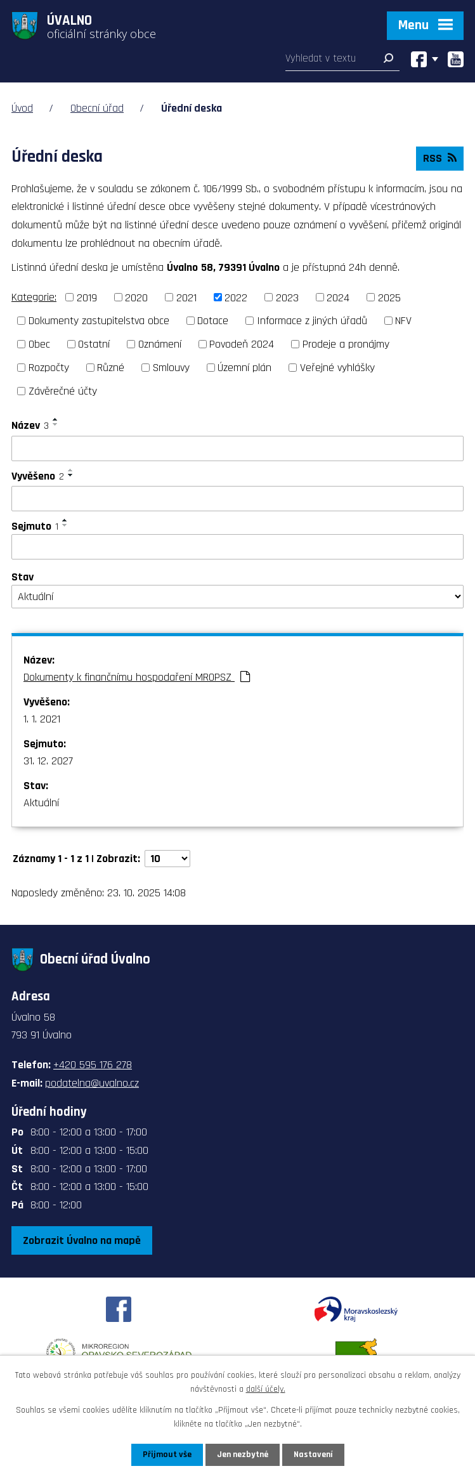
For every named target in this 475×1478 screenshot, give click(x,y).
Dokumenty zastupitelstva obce (99, 320)
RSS (440, 158)
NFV (403, 320)
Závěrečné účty (63, 391)
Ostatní (94, 344)
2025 (389, 297)
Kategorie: (33, 297)
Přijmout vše (167, 1454)
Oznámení (159, 344)
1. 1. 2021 (41, 719)
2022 (235, 297)
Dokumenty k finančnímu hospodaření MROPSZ (136, 677)
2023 (287, 297)
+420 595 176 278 (92, 1064)
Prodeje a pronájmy (346, 344)
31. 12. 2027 (48, 761)
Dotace (212, 320)
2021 (186, 297)
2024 (338, 297)
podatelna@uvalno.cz (92, 1083)
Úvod (22, 108)
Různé (110, 367)
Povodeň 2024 (241, 344)
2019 (87, 297)
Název (30, 425)
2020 (136, 297)
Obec (39, 344)
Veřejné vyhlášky (337, 367)
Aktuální (41, 802)
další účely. (265, 1389)
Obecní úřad (97, 108)
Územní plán (244, 367)
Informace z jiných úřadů (312, 320)
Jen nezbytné (242, 1454)
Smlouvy (171, 367)
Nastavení (313, 1454)
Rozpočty (49, 367)
